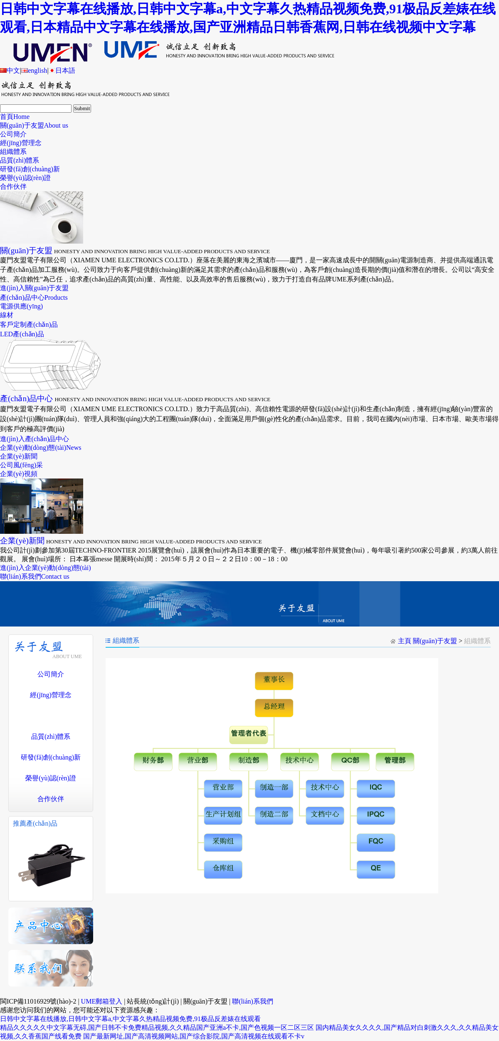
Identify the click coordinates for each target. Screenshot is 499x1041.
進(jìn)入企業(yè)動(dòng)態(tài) (45, 567)
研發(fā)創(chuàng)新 (30, 169)
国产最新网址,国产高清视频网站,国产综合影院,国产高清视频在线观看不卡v (193, 1036)
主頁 (404, 640)
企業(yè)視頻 (18, 473)
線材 (6, 314)
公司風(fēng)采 (21, 465)
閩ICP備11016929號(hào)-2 (38, 1001)
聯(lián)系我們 (34, 576)
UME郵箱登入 (102, 1001)
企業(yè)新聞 (18, 456)
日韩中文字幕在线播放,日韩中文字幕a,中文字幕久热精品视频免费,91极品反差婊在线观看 (130, 1018)
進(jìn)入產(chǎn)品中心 (34, 438)
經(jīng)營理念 (21, 142)
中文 (10, 70)
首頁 (15, 116)
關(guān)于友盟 (34, 125)
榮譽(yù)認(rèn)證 (25, 177)
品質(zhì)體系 (19, 160)
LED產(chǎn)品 (22, 334)
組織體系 (13, 151)
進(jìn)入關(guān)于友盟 (34, 287)
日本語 (62, 70)
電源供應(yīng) (21, 306)
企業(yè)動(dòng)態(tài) (41, 447)
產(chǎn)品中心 (34, 297)
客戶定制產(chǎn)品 (29, 324)
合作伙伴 (13, 186)
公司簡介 (13, 134)
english (34, 70)
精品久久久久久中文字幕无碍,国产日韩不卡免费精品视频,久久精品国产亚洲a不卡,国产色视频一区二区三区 (157, 1027)
